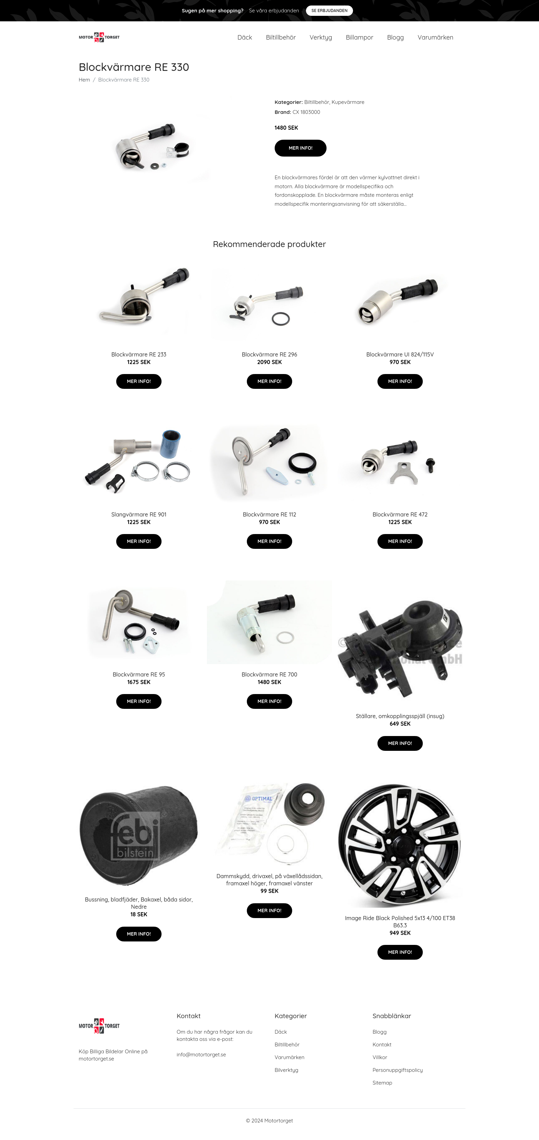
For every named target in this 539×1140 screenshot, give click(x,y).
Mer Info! (300, 156)
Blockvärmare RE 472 (400, 522)
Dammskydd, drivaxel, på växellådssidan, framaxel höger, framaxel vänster (269, 888)
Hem (84, 87)
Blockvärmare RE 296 (269, 362)
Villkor (380, 1065)
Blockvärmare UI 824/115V (400, 362)
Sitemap (382, 1090)
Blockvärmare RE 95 (139, 682)
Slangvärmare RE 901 (138, 522)
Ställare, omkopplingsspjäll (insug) (400, 724)
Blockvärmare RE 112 (269, 522)
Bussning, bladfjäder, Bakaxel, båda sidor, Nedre (139, 911)
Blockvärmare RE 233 (138, 362)
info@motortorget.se (201, 1062)
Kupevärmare (348, 109)
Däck (245, 41)
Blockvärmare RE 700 (269, 682)
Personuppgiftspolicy (398, 1077)
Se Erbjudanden (329, 10)
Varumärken (435, 41)
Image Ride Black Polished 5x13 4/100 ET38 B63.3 (400, 929)
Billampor (359, 41)
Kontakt (382, 1052)
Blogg (395, 41)
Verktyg (321, 41)
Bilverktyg (286, 1077)
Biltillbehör (281, 41)
